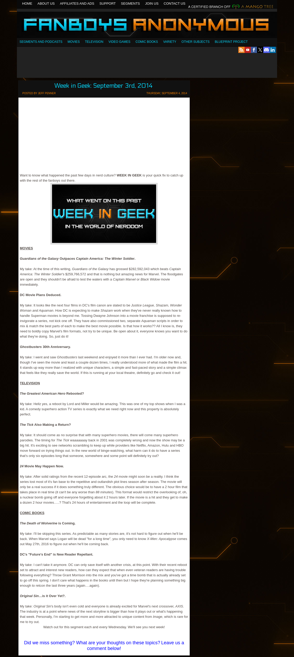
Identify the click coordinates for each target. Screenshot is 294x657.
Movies (74, 42)
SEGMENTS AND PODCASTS (41, 42)
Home (27, 3)
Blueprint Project (231, 42)
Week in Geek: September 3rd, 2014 (103, 86)
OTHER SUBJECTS (196, 42)
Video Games (119, 42)
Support (107, 3)
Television (94, 42)
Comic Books (147, 42)
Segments (130, 3)
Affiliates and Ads (77, 3)
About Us (46, 3)
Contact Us (174, 3)
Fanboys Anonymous (147, 25)
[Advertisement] (147, 65)
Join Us (151, 3)
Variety (169, 42)
